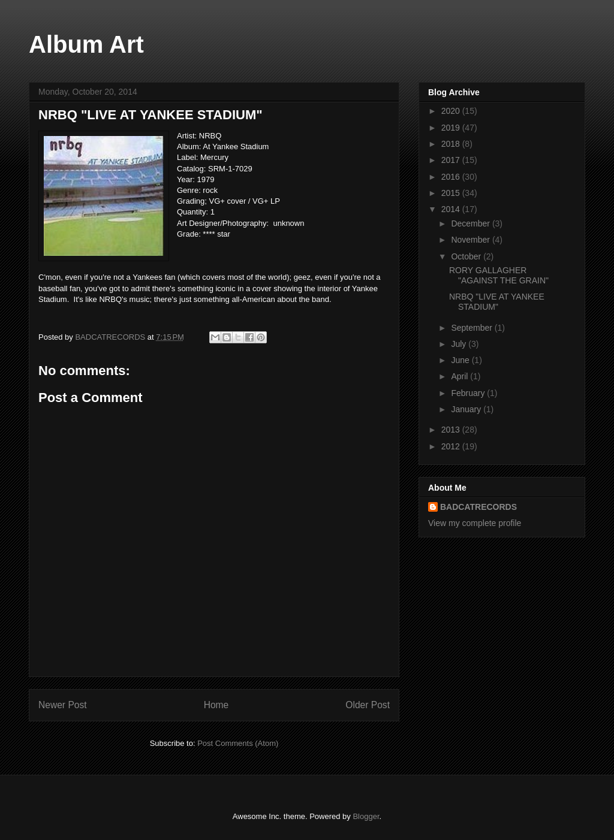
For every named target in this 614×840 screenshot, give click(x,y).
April (460, 376)
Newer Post (62, 705)
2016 (451, 177)
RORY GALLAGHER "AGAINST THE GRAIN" (499, 275)
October (467, 256)
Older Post (367, 705)
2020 (451, 111)
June (461, 360)
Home (216, 705)
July (459, 344)
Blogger (366, 816)
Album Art (86, 44)
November (471, 239)
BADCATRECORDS (478, 507)
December (471, 223)
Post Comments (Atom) (237, 743)
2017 (451, 160)
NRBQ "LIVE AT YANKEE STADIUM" (496, 302)
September (472, 328)
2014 (451, 209)
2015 (451, 193)
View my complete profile (474, 523)
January (467, 409)
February (469, 393)
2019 (451, 127)
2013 (451, 429)
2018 (451, 144)
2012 (451, 446)
